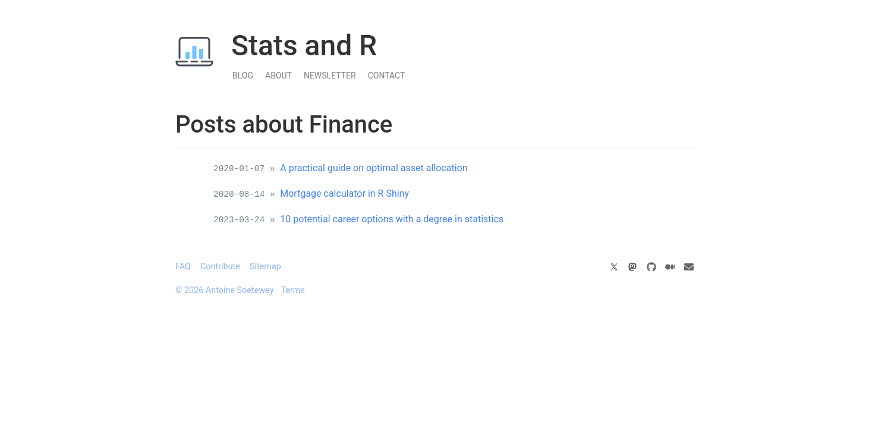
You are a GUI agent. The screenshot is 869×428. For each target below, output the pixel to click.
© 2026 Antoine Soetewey (224, 290)
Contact (386, 75)
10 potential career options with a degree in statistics (391, 219)
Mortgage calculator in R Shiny (344, 193)
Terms (292, 290)
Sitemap (265, 267)
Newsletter (330, 75)
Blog (242, 75)
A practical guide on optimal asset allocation (373, 168)
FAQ (183, 267)
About (278, 75)
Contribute (220, 267)
